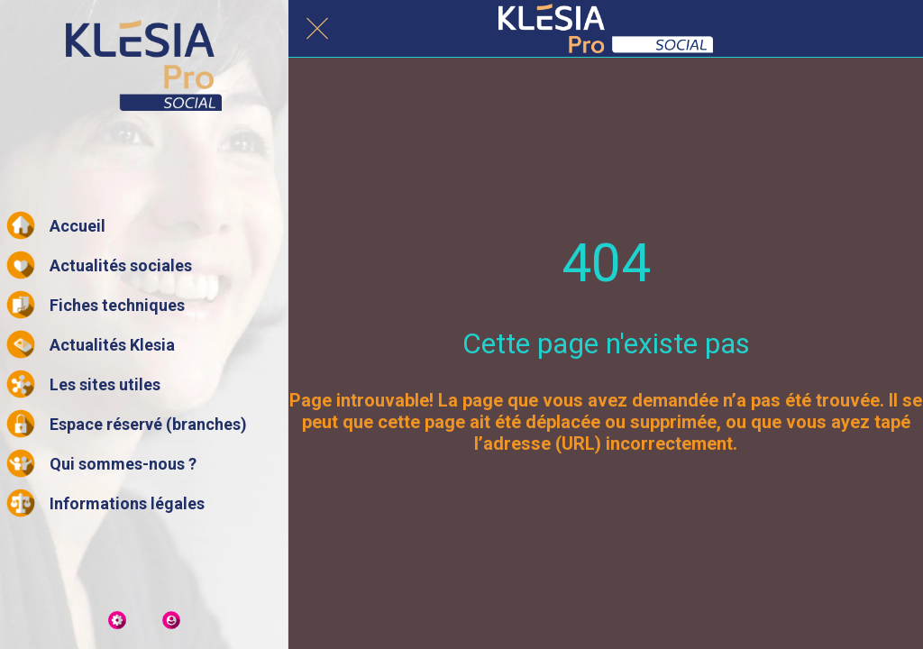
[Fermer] (317, 29)
